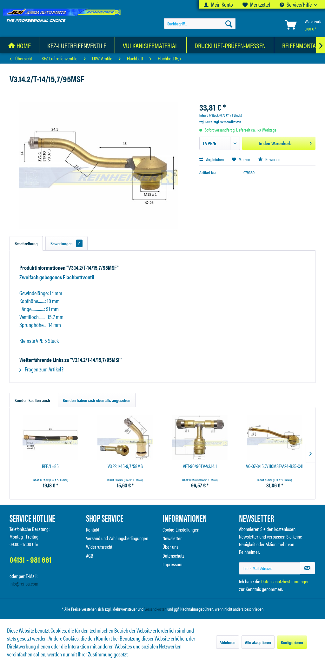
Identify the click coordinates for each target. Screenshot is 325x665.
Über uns (170, 546)
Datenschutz (173, 555)
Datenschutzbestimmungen (285, 581)
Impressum (172, 564)
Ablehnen (227, 642)
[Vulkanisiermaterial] (150, 45)
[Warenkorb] (301, 24)
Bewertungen (66, 243)
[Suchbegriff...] (199, 23)
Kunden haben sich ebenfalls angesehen (96, 400)
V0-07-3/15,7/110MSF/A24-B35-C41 (274, 466)
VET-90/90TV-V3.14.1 (200, 466)
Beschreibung (26, 243)
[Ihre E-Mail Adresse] (269, 568)
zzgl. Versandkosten (227, 122)
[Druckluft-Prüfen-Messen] (230, 45)
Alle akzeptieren (258, 642)
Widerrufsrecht (99, 546)
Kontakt (92, 529)
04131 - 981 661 (30, 559)
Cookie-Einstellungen (180, 529)
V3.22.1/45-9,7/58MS (125, 466)
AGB (89, 555)
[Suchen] (228, 23)
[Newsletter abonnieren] (307, 568)
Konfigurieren (292, 642)
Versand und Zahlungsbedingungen (117, 538)
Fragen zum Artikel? (41, 369)
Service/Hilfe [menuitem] (296, 4)
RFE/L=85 (50, 466)
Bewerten (269, 159)
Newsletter (172, 538)
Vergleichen (211, 159)
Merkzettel (256, 4)
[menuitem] (218, 4)
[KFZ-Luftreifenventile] (77, 45)
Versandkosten (155, 609)
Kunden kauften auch (32, 400)
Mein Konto (218, 4)
